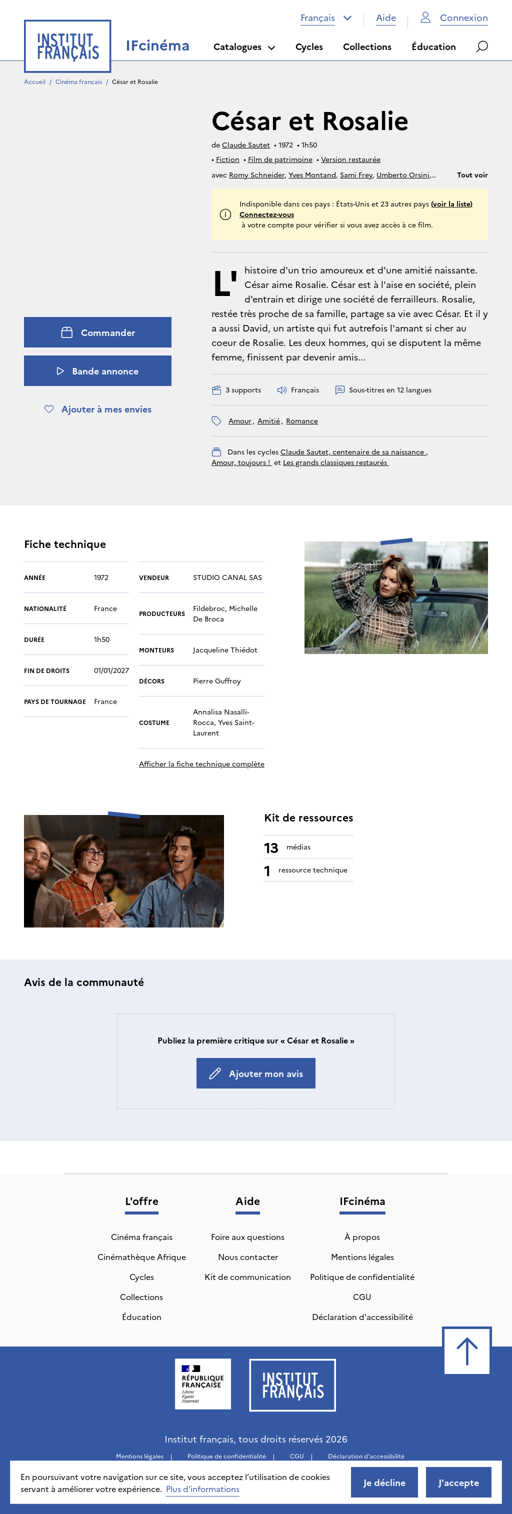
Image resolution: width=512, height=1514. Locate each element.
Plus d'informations (203, 1488)
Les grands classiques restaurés (336, 462)
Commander (98, 332)
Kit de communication (247, 1276)
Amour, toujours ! (242, 462)
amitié (269, 421)
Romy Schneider (256, 175)
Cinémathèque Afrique (142, 1256)
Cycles (309, 46)
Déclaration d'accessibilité (362, 1316)
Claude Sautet (246, 145)
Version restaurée (350, 159)
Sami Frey (356, 175)
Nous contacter (248, 1256)
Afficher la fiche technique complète (201, 763)
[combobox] (326, 18)
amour (240, 421)
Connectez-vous (267, 214)
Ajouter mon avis (256, 1073)
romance (302, 421)
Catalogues (245, 46)
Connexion (454, 17)
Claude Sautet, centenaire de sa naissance (353, 451)
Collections (367, 46)
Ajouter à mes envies (98, 408)
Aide (386, 17)
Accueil (35, 81)
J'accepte (458, 1482)
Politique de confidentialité (362, 1276)
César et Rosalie (135, 81)
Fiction (228, 159)
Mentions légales (362, 1256)
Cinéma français (79, 81)
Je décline (385, 1482)
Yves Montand (312, 175)
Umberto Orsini (403, 175)
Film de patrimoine (280, 159)
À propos (362, 1236)
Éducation (434, 46)
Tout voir (472, 175)
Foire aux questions (247, 1236)
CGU (362, 1296)
